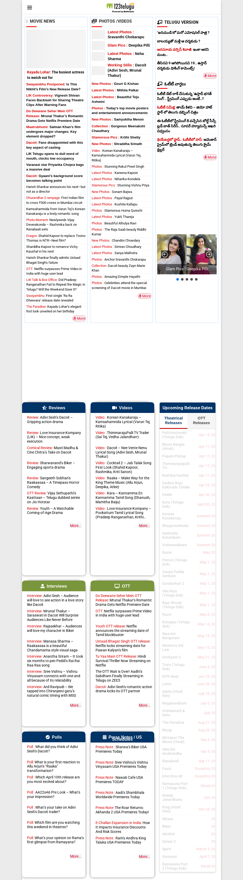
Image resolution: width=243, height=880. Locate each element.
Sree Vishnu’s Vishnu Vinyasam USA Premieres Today (122, 764)
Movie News (40, 21)
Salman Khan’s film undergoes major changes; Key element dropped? (53, 131)
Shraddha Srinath (117, 144)
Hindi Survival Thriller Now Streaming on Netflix (123, 660)
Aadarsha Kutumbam (171, 535)
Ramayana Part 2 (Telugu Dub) (175, 866)
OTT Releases (201, 420)
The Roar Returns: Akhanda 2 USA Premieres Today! (122, 810)
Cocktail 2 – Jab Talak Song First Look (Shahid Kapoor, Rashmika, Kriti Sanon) (123, 467)
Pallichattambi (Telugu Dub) (174, 435)
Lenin (167, 684)
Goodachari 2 (173, 583)
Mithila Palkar (115, 90)
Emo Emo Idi (172, 776)
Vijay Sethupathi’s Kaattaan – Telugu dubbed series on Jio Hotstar (53, 497)
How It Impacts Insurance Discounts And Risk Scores (123, 827)
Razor (167, 552)
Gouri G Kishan (115, 84)
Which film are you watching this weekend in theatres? (53, 824)
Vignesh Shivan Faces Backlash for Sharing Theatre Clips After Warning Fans (55, 100)
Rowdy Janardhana (172, 797)
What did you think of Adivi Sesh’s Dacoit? (52, 749)
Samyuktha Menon (118, 119)
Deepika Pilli (129, 45)
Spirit (166, 849)
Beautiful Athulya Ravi (114, 223)
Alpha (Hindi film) (172, 693)
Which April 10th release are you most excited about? (53, 779)
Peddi (167, 495)
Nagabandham (174, 703)
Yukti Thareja (113, 217)
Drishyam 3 (171, 657)
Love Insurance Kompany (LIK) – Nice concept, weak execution (54, 437)
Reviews (53, 408)
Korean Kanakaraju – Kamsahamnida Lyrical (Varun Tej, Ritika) (116, 155)
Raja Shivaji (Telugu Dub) (173, 605)
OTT (122, 586)
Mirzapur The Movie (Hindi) (173, 740)
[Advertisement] (196, 196)
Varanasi (169, 856)
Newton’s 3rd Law (172, 647)
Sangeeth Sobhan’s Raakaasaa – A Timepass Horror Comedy (53, 482)
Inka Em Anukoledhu (172, 751)
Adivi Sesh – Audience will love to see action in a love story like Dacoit (55, 600)
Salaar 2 (169, 841)
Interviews (53, 586)
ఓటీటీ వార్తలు (171, 83)
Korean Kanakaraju (171, 516)
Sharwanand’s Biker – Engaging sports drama (51, 465)
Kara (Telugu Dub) (173, 504)
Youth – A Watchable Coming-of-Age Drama (50, 510)
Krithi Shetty (116, 137)
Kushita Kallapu (114, 204)
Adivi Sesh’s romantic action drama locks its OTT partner (124, 689)
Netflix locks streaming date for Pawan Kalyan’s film (123, 645)
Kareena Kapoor (115, 173)
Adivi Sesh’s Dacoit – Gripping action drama (50, 419)
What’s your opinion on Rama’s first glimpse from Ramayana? (55, 840)
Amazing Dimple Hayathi (116, 277)
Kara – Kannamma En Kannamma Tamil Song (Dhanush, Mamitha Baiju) (123, 497)
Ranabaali (170, 761)
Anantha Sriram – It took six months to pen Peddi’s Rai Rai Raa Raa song (55, 660)
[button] (187, 254)
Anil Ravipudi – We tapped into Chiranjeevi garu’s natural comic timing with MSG (51, 691)
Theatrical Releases (173, 420)
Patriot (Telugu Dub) (174, 562)
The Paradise (173, 722)
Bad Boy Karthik (175, 475)
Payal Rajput (112, 198)
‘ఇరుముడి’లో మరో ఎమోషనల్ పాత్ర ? (183, 32)
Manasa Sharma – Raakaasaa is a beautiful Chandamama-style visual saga (52, 645)
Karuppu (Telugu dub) (176, 624)
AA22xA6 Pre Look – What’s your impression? (53, 794)
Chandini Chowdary (116, 240)
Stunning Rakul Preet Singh (118, 166)
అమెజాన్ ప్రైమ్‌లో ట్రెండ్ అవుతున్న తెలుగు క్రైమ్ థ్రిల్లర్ (187, 144)
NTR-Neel (170, 676)
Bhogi (167, 730)
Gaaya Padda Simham (173, 574)
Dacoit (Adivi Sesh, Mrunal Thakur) (127, 70)
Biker (166, 826)
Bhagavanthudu (175, 526)
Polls (54, 737)
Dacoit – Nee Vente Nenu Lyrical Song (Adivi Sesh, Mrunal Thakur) (121, 452)
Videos (122, 408)
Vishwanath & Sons (173, 713)
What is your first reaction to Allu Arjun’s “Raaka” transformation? (53, 766)
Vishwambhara (174, 545)
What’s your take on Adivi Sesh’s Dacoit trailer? (51, 809)
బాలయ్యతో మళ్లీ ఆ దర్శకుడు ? (178, 41)
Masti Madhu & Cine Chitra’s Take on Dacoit (52, 450)
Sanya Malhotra (114, 253)
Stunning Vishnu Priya (120, 185)
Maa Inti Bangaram (170, 636)
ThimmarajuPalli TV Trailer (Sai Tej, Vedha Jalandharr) (122, 435)
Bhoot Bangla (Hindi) (173, 446)
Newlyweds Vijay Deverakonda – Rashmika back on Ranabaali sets (51, 224)
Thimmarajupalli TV (176, 466)
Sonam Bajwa (112, 192)
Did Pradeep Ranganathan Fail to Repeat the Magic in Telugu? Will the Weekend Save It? (55, 284)
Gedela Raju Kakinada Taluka (176, 485)
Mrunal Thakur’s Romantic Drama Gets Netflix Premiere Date (54, 115)
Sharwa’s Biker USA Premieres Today (121, 749)
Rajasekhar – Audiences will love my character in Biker (54, 628)
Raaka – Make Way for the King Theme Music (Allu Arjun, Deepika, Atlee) (122, 482)
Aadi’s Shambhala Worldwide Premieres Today (120, 794)
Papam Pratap (174, 456)
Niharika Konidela (116, 179)
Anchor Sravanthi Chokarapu (119, 259)
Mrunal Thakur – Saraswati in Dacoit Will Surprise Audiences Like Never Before (52, 615)
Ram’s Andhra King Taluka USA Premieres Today (121, 840)
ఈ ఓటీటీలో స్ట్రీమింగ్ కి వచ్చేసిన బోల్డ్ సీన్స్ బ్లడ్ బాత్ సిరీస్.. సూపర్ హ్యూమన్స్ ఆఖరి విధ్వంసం (186, 126)
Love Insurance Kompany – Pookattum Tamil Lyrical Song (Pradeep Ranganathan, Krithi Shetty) (123, 512)
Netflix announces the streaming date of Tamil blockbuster (122, 630)
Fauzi (166, 768)
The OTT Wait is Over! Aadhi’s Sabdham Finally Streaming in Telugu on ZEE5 (119, 675)
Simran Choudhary (116, 247)
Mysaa (167, 819)
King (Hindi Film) (171, 809)
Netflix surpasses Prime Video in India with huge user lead (124, 613)
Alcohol (168, 834)
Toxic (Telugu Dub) (173, 667)
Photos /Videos (112, 21)
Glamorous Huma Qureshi (117, 210)
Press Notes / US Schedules (122, 738)
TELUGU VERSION (177, 22)
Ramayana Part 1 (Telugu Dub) (175, 786)
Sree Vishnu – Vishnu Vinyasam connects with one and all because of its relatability (53, 675)
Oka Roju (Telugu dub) (172, 593)
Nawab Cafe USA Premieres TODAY (119, 779)
